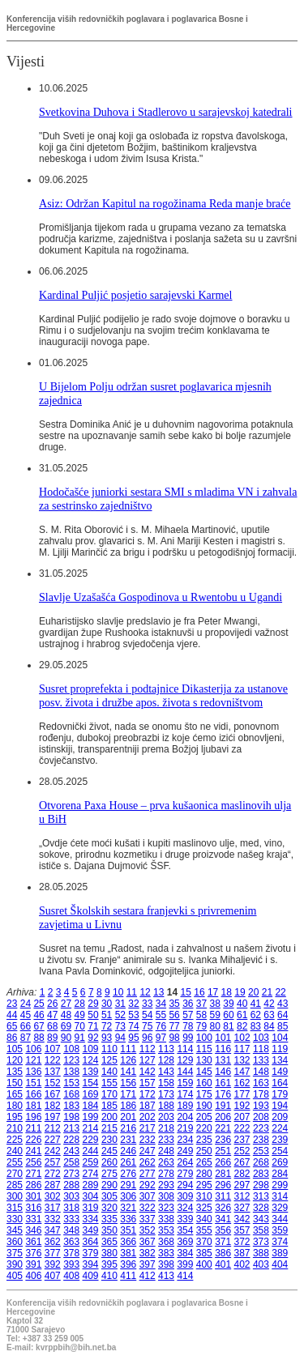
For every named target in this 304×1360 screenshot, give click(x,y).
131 (223, 1060)
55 (161, 1015)
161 (223, 1083)
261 (128, 1162)
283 (261, 1173)
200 (109, 1117)
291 (128, 1185)
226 (33, 1139)
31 (120, 1003)
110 (109, 1049)
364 (91, 1241)
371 (223, 1241)
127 (147, 1060)
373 (261, 1241)
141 (128, 1071)
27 (66, 1003)
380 (109, 1253)
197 (53, 1117)
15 (186, 992)
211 (33, 1128)
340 (204, 1219)
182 (53, 1105)
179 (280, 1094)
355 (204, 1230)
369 (185, 1241)
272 (53, 1173)
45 (25, 1015)
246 (128, 1151)
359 (280, 1230)
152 (53, 1083)
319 (91, 1207)
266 (223, 1162)
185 (109, 1105)
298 (261, 1185)
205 (204, 1117)
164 (280, 1083)
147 (242, 1071)
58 (201, 1015)
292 (147, 1185)
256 (33, 1162)
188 (166, 1105)
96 (147, 1037)
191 (223, 1105)
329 (280, 1207)
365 (109, 1241)
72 (106, 1026)
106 (33, 1049)
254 (280, 1151)
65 (11, 1026)
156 (128, 1083)
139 (91, 1071)
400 (204, 1264)
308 (166, 1196)
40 (242, 1003)
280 (204, 1173)
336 (128, 1219)
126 (128, 1060)
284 (280, 1173)
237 (242, 1139)
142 (147, 1071)
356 (223, 1230)
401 (223, 1264)
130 (204, 1060)
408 (71, 1275)
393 (71, 1264)
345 (14, 1230)
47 (52, 1015)
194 (280, 1105)
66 (25, 1026)
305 (109, 1196)
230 (109, 1139)
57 (187, 1015)
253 (261, 1151)
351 (128, 1230)
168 (71, 1094)
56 (174, 1015)
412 (147, 1275)
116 (223, 1049)
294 (185, 1185)
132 (242, 1060)
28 (80, 1003)
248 (166, 1151)
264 (185, 1162)
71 (93, 1026)
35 (174, 1003)
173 (166, 1094)
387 (242, 1253)
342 (242, 1219)
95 (133, 1037)
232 (147, 1139)
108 (71, 1049)
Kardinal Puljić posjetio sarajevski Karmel (135, 294)
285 (14, 1185)
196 (33, 1117)
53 (133, 1015)
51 (106, 1015)
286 (33, 1185)
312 (242, 1196)
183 (71, 1105)
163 (261, 1083)
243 (71, 1151)
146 (223, 1071)
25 (38, 1003)
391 (33, 1264)
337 (147, 1219)
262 (147, 1162)
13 (158, 992)
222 (242, 1128)
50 (93, 1015)
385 (204, 1253)
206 (223, 1117)
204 (185, 1117)
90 (66, 1037)
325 (204, 1207)
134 (280, 1060)
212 (53, 1128)
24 (25, 1003)
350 (109, 1230)
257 (53, 1162)
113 (166, 1049)
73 (120, 1026)
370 (204, 1241)
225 (14, 1139)
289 (91, 1185)
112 (147, 1049)
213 (71, 1128)
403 (261, 1264)
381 (128, 1253)
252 (242, 1151)
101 (223, 1037)
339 (185, 1219)
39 (228, 1003)
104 (280, 1037)
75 (147, 1026)
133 (261, 1060)
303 (71, 1196)
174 (185, 1094)
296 (223, 1185)
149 (280, 1071)
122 (53, 1060)
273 (71, 1173)
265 (204, 1162)
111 (128, 1049)
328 (261, 1207)
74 (133, 1026)
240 (14, 1151)
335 (109, 1219)
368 (166, 1241)
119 (280, 1049)
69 (66, 1026)
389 (280, 1253)
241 (33, 1151)
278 (166, 1173)
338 (166, 1219)
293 (166, 1185)
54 (147, 1015)
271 (33, 1173)
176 (223, 1094)
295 (204, 1185)
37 (201, 1003)
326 (223, 1207)
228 (71, 1139)
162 (242, 1083)
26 (52, 1003)
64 (282, 1015)
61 (242, 1015)
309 (185, 1196)
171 (128, 1094)
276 (128, 1173)
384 (185, 1253)
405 (14, 1275)
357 (242, 1230)
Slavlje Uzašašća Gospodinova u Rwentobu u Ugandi (160, 596)
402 (242, 1264)
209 (280, 1117)
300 (14, 1196)
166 (33, 1094)
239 (280, 1139)
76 (161, 1026)
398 (166, 1264)
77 (174, 1026)
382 (147, 1253)
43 (282, 1003)
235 (204, 1139)
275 (109, 1173)
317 (53, 1207)
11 (131, 992)
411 (128, 1275)
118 (261, 1049)
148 (261, 1071)
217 (147, 1128)
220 (204, 1128)
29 (93, 1003)
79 (201, 1026)
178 (261, 1094)
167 (53, 1094)
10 (118, 992)
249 (185, 1151)
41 (255, 1003)
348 (71, 1230)
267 (242, 1162)
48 (66, 1015)
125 (109, 1060)
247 (147, 1151)
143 (166, 1071)
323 (166, 1207)
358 (261, 1230)
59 (215, 1015)
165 (14, 1094)
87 (25, 1037)
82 (242, 1026)
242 (53, 1151)
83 (255, 1026)
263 (166, 1162)
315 (14, 1207)
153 (71, 1083)
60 (228, 1015)
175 (204, 1094)
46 (38, 1015)
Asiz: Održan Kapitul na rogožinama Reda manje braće (165, 203)
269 (280, 1162)
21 (267, 992)
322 (147, 1207)
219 (185, 1128)
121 (33, 1060)
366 (128, 1241)
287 (53, 1185)
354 (185, 1230)
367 (147, 1241)
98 (174, 1037)
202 (147, 1117)
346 (33, 1230)
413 (166, 1275)
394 (91, 1264)
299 (280, 1185)
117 (242, 1049)
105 (14, 1049)
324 (185, 1207)
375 (14, 1253)
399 (185, 1264)
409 (91, 1275)
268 (261, 1162)
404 (280, 1264)
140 (109, 1071)
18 (226, 992)
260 (109, 1162)
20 (253, 992)
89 (52, 1037)
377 (53, 1253)
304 (91, 1196)
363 (71, 1241)
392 (53, 1264)
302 (53, 1196)
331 (33, 1219)
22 (280, 992)
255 (14, 1162)
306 (128, 1196)
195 (14, 1117)
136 (33, 1071)
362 (53, 1241)
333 (71, 1219)
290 (109, 1185)
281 (223, 1173)
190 (204, 1105)
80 (215, 1026)
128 (166, 1060)
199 (91, 1117)
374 (280, 1241)
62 (255, 1015)
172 (147, 1094)
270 (14, 1173)
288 (71, 1185)
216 (128, 1128)
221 (223, 1128)
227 (53, 1139)
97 (161, 1037)
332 (53, 1219)
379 (91, 1253)
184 (91, 1105)
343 (261, 1219)
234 (185, 1139)
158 (166, 1083)
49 (80, 1015)
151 (33, 1083)
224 (280, 1128)
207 (242, 1117)
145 (204, 1071)
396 (128, 1264)
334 (91, 1219)
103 (261, 1037)
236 (223, 1139)
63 (268, 1015)
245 (109, 1151)
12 (144, 992)
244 (91, 1151)
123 (71, 1060)
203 (166, 1117)
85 (282, 1026)
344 (280, 1219)
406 (33, 1275)
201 (128, 1117)
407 (53, 1275)
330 (14, 1219)
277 (147, 1173)
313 (261, 1196)
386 (223, 1253)
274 (91, 1173)
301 (33, 1196)
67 (38, 1026)
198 (71, 1117)
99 (187, 1037)
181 (33, 1105)
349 (91, 1230)
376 (33, 1253)
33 (147, 1003)
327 (242, 1207)
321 (128, 1207)
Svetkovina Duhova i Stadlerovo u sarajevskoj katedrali (166, 111)
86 (11, 1037)
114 (185, 1049)
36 (187, 1003)
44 (11, 1015)
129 (185, 1060)
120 (14, 1060)
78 (187, 1026)
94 (120, 1037)
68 (52, 1026)
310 (204, 1196)
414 (185, 1275)
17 (213, 992)
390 (14, 1264)
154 (91, 1083)
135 (14, 1071)
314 (280, 1196)
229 (91, 1139)
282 (242, 1173)
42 (268, 1003)
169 (91, 1094)
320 (109, 1207)
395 (109, 1264)
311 (223, 1196)
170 (109, 1094)
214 (91, 1128)
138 (71, 1071)
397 (147, 1264)
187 (147, 1105)
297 (242, 1185)
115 (204, 1049)
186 (128, 1105)
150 (14, 1083)
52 (120, 1015)
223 (261, 1128)
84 (268, 1026)
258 (71, 1162)
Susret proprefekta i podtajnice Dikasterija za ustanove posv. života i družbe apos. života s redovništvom (163, 695)
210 (14, 1128)
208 (261, 1117)
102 (242, 1037)
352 (147, 1230)
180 (14, 1105)
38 (215, 1003)
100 (204, 1037)
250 (204, 1151)
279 (185, 1173)
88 (38, 1037)
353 (166, 1230)
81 (228, 1026)
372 (242, 1241)
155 (109, 1083)
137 (53, 1071)
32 (133, 1003)
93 (106, 1037)
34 (161, 1003)
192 (242, 1105)
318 (71, 1207)
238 (261, 1139)
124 (91, 1060)
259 (91, 1162)
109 (91, 1049)
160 (204, 1083)
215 (109, 1128)
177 (242, 1094)
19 (239, 992)
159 (185, 1083)
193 (261, 1105)
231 (128, 1139)
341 (223, 1219)
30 (106, 1003)
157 (147, 1083)
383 (166, 1253)
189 (185, 1105)
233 (166, 1139)
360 (14, 1241)
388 (261, 1253)
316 (33, 1207)
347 (53, 1230)
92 (93, 1037)
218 (166, 1128)
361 (33, 1241)
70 (80, 1026)
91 (80, 1037)
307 (147, 1196)
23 (11, 1003)
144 (185, 1071)
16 (199, 992)
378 (71, 1253)
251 (223, 1151)
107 (53, 1049)
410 (109, 1275)
